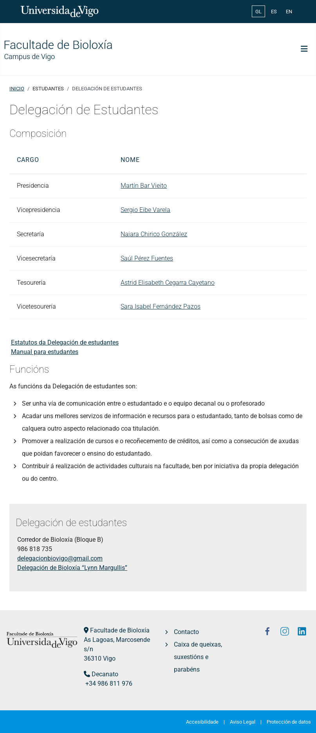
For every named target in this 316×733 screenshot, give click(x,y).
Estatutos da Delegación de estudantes (65, 342)
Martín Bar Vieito (144, 185)
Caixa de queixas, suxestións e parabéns (198, 657)
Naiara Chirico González (154, 234)
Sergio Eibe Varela (145, 210)
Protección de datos (289, 722)
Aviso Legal (242, 722)
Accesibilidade (202, 722)
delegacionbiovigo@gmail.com (60, 558)
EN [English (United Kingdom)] (289, 11)
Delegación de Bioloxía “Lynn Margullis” (72, 567)
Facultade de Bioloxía (120, 630)
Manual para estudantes (44, 352)
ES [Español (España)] (274, 11)
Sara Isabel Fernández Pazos (160, 306)
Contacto (186, 632)
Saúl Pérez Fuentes (147, 258)
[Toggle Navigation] (304, 49)
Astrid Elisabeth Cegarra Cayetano (168, 282)
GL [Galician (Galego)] (258, 11)
